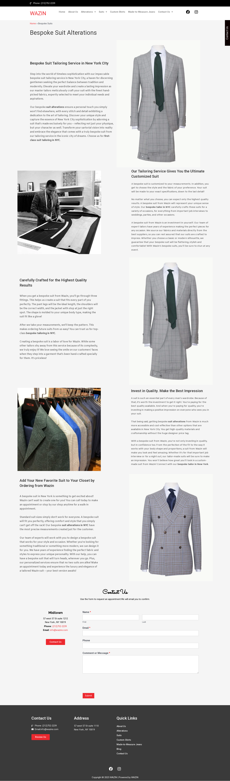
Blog (119, 749)
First (84, 622)
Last (144, 622)
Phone (86, 640)
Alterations (88, 12)
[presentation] (106, 688)
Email (86, 628)
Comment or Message (96, 653)
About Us (73, 12)
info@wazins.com (59, 630)
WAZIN (38, 13)
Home (62, 12)
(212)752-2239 (59, 626)
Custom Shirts (117, 12)
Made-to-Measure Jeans (141, 12)
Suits (103, 12)
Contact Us (165, 12)
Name (87, 612)
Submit (88, 696)
